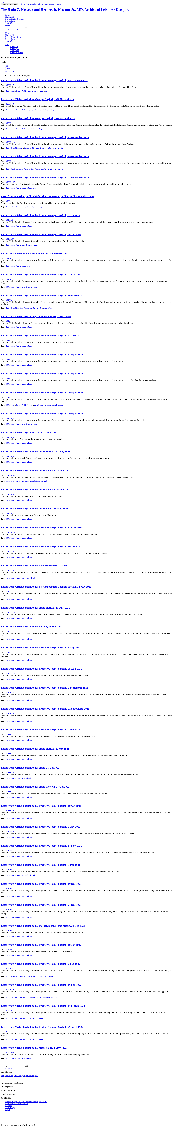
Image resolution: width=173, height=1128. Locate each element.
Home (7, 15)
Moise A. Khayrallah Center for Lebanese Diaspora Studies (26, 1102)
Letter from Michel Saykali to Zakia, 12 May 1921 (29, 432)
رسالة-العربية (39, 91)
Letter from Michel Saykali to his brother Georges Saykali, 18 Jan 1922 (41, 944)
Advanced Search (11, 29)
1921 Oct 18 (9, 810)
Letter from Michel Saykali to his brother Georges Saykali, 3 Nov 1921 (40, 826)
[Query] (15, 27)
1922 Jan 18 (9, 949)
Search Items (14, 51)
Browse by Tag (15, 49)
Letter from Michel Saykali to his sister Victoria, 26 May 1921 (36, 489)
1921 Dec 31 (9, 930)
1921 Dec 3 (9, 869)
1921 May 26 (10, 494)
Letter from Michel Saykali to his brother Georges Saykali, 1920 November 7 (44, 80)
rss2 (36, 1076)
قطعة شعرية (26, 207)
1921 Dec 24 (9, 909)
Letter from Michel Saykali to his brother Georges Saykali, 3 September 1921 (44, 687)
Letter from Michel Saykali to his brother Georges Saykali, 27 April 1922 (42, 1026)
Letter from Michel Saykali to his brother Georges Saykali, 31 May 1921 (41, 527)
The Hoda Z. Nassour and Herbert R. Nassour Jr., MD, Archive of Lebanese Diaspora (65, 10)
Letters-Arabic (21, 91)
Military (30, 405)
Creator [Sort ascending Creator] (8, 68)
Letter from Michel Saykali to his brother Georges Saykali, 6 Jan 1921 (40, 215)
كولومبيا (38, 148)
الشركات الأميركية (28, 875)
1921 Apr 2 (9, 321)
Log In (7, 1110)
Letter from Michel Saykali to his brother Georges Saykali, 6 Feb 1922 (40, 963)
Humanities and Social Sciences (16, 1104)
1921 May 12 (10, 437)
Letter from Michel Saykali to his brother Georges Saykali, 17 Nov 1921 (41, 845)
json (23, 1076)
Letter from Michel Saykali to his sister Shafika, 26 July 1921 (35, 607)
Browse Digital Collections (14, 19)
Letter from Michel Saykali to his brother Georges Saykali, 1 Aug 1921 (40, 647)
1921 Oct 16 (9, 772)
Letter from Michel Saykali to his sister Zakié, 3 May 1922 (34, 1047)
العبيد (55, 997)
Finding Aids (9, 17)
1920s (7, 91)
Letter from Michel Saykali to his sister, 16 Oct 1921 (30, 767)
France (12, 91)
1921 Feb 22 (9, 279)
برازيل (60, 169)
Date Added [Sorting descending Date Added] (9, 72)
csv (6, 1076)
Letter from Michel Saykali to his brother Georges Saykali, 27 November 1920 (45, 177)
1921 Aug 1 (9, 652)
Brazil (12, 169)
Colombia (13, 148)
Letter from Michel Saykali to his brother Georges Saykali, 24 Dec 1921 (41, 904)
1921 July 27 (10, 631)
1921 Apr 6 (9, 340)
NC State (8, 1106)
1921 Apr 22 (9, 397)
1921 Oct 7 (9, 734)
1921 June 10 (10, 551)
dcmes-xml (17, 1076)
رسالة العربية (26, 266)
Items (7, 45)
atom (2, 1076)
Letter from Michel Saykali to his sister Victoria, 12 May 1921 (36, 470)
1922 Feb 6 (9, 968)
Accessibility (10, 1108)
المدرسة (44, 481)
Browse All (14, 47)
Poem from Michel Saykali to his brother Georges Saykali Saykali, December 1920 (47, 196)
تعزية (34, 188)
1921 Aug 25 (10, 673)
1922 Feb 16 (9, 989)
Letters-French (15, 778)
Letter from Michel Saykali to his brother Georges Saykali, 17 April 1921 (42, 373)
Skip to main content (8, 2)
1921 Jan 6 (9, 220)
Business (13, 976)
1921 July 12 (10, 591)
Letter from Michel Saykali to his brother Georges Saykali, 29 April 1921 (42, 392)
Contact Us (9, 23)
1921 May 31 (10, 532)
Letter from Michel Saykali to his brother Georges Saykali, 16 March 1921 (43, 295)
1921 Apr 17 (9, 378)
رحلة (46, 91)
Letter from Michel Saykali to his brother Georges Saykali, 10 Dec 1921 (41, 883)
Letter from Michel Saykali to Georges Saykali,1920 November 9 (37, 99)
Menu (10, 4)
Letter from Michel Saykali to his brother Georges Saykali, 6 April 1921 (41, 335)
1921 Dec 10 (9, 888)
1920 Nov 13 (10, 142)
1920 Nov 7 (9, 85)
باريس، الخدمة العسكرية (54, 405)
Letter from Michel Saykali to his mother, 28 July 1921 (31, 626)
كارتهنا (24, 578)
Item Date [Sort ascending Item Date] (8, 70)
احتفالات (61, 148)
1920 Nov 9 (9, 104)
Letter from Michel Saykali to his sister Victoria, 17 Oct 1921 (35, 786)
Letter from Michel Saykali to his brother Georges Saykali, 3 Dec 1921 (40, 864)
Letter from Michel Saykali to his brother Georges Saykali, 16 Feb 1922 (41, 984)
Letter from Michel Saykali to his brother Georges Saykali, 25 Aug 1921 (41, 668)
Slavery (32, 997)
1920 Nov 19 (10, 161)
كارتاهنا (24, 245)
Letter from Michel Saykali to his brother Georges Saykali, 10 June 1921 (42, 546)
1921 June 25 (10, 570)
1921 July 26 (10, 612)
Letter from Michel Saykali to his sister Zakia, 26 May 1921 (34, 508)
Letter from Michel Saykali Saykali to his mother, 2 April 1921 (36, 316)
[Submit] (26, 27)
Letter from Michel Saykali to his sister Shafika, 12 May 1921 (35, 451)
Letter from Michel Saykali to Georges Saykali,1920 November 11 (38, 118)
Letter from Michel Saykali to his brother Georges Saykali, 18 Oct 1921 (41, 805)
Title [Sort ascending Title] (7, 66)
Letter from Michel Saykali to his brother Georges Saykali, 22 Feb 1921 (41, 274)
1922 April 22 (10, 1031)
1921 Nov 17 (10, 850)
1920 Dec (8, 201)
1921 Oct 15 (9, 753)
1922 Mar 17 (10, 1010)
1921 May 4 (9, 418)
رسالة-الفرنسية (27, 778)
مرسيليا (30, 91)
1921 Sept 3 (9, 692)
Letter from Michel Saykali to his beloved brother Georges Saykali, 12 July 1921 (46, 586)
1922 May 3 (9, 1052)
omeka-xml (30, 1076)
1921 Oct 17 (9, 791)
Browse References (16, 53)
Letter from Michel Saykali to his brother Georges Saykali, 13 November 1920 (45, 137)
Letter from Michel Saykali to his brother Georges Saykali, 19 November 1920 (45, 156)
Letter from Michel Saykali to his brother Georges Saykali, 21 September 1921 (45, 708)
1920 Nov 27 (10, 182)
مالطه (36, 110)
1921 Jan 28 (9, 239)
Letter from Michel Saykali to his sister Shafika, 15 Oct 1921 (35, 748)
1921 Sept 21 (10, 713)
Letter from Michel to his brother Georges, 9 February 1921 (35, 253)
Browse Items (10, 21)
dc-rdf (10, 1076)
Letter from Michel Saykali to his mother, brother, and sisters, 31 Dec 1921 (43, 925)
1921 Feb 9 (9, 258)
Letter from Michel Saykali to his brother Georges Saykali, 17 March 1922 (43, 1005)
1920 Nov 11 (10, 123)
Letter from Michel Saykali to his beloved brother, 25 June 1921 (37, 565)
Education (14, 481)
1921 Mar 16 (10, 300)
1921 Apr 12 (9, 359)
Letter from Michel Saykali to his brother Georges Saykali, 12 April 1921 (42, 354)
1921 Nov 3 (9, 831)
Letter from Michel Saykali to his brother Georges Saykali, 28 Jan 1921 (41, 234)
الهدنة (55, 148)
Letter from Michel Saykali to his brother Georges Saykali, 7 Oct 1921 (40, 729)
